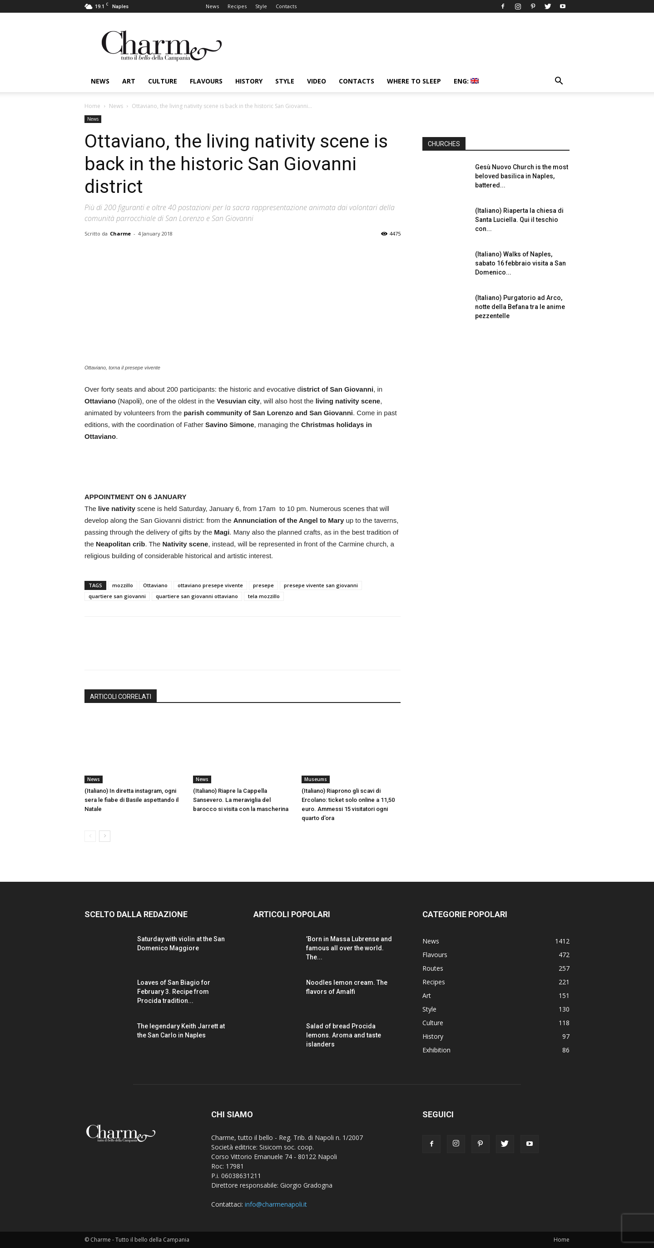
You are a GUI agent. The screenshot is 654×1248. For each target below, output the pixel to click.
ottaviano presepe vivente (210, 585)
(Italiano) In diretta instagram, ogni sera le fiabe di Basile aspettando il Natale (131, 799)
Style (261, 6)
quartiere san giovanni (117, 596)
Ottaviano (155, 585)
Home (92, 106)
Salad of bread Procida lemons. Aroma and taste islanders (343, 1035)
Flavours (206, 81)
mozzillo (122, 585)
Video (316, 81)
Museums (315, 779)
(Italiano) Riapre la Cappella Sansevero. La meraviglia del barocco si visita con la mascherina (240, 799)
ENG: (466, 81)
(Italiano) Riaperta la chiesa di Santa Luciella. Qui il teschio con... (519, 219)
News (212, 6)
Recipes (237, 6)
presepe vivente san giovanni (321, 585)
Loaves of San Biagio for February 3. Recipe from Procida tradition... (173, 991)
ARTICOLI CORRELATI (120, 696)
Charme (120, 233)
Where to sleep (414, 81)
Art (128, 81)
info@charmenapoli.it (276, 1204)
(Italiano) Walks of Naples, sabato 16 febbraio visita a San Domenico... (520, 263)
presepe (263, 585)
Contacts (286, 6)
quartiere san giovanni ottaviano (197, 596)
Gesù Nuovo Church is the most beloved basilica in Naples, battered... (521, 176)
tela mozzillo (264, 596)
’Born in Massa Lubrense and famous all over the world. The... (349, 948)
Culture (162, 81)
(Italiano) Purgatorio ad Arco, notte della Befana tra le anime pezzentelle (520, 306)
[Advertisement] (242, 468)
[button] (559, 82)
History (249, 81)
